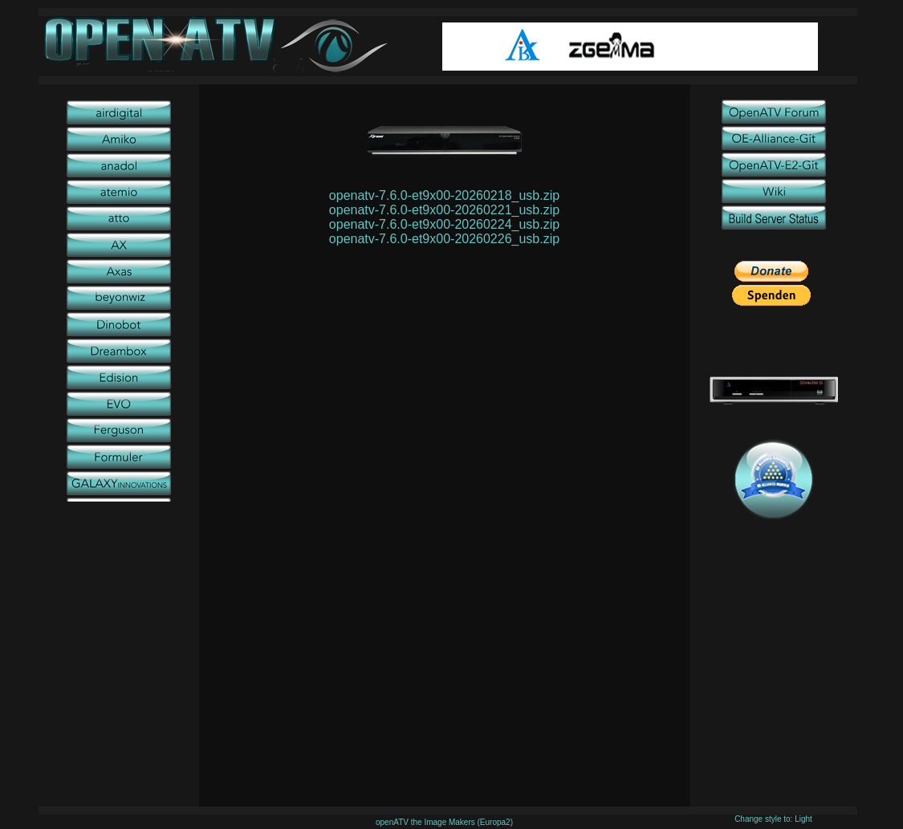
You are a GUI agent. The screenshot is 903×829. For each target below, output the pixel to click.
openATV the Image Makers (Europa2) (444, 822)
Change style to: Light (773, 819)
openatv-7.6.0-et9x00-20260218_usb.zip (444, 195)
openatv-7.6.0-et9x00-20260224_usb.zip (444, 224)
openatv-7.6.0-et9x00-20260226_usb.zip (444, 239)
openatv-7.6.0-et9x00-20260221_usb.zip (444, 210)
